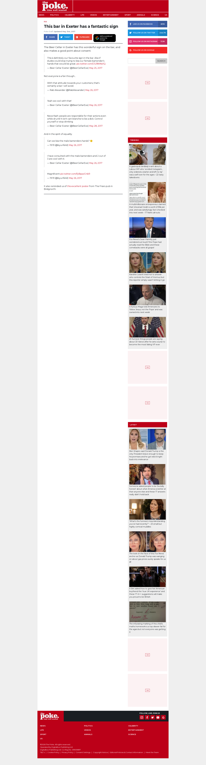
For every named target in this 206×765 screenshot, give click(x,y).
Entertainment (111, 15)
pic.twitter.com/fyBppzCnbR (75, 174)
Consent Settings (83, 752)
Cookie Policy (53, 752)
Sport (128, 15)
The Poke (55, 6)
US (166, 15)
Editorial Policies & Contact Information (126, 752)
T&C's (42, 752)
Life (82, 15)
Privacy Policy (67, 752)
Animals (141, 15)
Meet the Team (152, 752)
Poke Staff (48, 31)
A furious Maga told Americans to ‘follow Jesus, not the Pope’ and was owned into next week (145, 309)
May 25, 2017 (95, 68)
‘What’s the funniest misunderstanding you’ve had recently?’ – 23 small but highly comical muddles (147, 524)
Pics (45, 21)
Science (155, 15)
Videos (93, 15)
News (41, 15)
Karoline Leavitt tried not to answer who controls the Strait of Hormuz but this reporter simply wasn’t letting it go (147, 277)
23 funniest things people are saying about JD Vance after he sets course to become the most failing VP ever (147, 342)
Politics (54, 15)
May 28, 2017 (96, 126)
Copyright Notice (100, 752)
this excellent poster (78, 186)
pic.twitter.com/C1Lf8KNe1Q (90, 64)
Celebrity (70, 15)
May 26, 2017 (91, 90)
